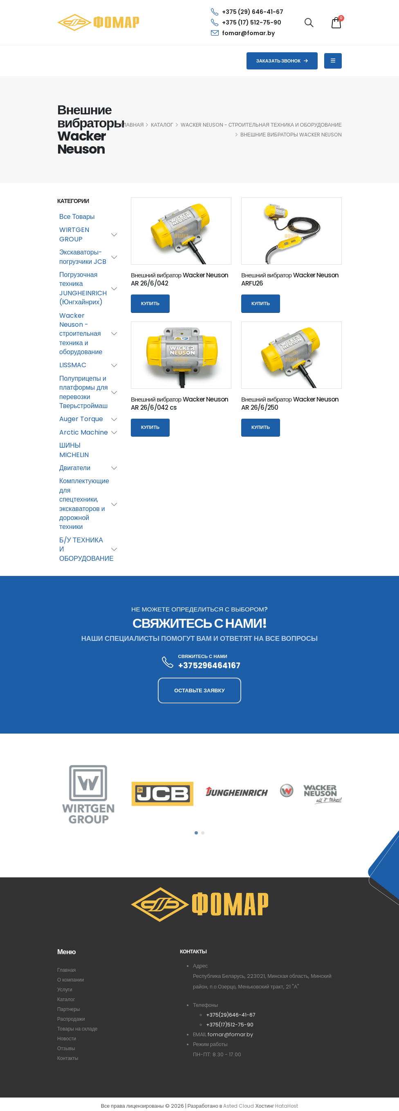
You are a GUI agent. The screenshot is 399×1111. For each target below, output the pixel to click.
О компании (71, 979)
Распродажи (72, 1018)
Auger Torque (81, 419)
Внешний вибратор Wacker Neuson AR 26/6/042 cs (180, 403)
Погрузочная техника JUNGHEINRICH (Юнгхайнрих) (83, 288)
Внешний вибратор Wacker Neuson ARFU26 (290, 279)
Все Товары (77, 216)
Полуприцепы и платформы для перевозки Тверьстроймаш (83, 392)
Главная (67, 969)
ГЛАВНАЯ (132, 124)
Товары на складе (78, 1028)
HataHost (287, 1106)
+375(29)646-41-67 (231, 1014)
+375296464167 (209, 665)
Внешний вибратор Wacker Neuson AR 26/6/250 (290, 403)
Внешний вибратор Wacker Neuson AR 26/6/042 (180, 279)
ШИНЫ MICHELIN (74, 450)
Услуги (65, 989)
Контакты (68, 1058)
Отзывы (66, 1048)
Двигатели (74, 468)
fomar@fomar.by (243, 33)
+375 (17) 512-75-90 (246, 22)
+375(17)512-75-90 (230, 1024)
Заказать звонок (282, 61)
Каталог (66, 999)
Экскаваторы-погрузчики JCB (82, 257)
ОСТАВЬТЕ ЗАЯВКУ (199, 690)
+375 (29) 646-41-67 (247, 12)
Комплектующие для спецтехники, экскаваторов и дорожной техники (84, 503)
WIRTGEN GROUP (74, 234)
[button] (196, 833)
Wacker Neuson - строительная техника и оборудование (261, 124)
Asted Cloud (238, 1106)
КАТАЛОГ (162, 124)
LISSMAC (72, 365)
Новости (67, 1038)
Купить (150, 303)
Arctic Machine (83, 432)
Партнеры (69, 1009)
